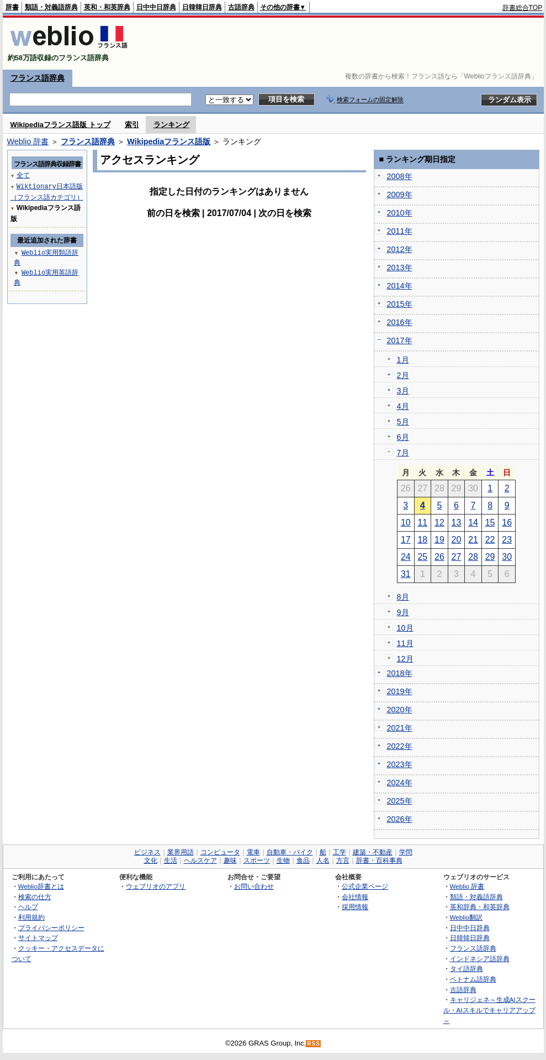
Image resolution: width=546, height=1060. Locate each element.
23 (507, 539)
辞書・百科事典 (379, 860)
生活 (170, 860)
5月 (403, 421)
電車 (253, 852)
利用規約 (31, 917)
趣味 (230, 860)
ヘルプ (28, 906)
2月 (403, 375)
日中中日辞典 (156, 7)
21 (473, 539)
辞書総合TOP (522, 8)
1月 (403, 359)
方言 (342, 860)
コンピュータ (220, 852)
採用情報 (355, 906)
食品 (303, 860)
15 (490, 522)
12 (439, 522)
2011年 (399, 231)
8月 (403, 596)
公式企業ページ (365, 886)
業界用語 (180, 852)
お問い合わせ (254, 886)
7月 (403, 452)
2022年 (399, 746)
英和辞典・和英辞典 (480, 906)
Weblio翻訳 (466, 917)
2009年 (399, 194)
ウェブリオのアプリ (155, 886)
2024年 (399, 782)
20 (457, 539)
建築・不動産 (373, 852)
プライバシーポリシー (51, 927)
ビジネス (147, 852)
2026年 (399, 819)
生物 (283, 860)
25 (422, 557)
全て (23, 175)
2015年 (399, 304)
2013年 (399, 267)
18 (422, 539)
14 (473, 522)
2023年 (399, 764)
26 (439, 557)
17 (406, 539)
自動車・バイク (290, 852)
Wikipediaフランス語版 (168, 141)
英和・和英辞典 (107, 7)
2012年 (399, 249)
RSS (313, 1044)
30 (507, 557)
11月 (405, 643)
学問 (405, 852)
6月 (403, 437)
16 (507, 522)
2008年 (399, 176)
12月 (405, 658)
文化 (150, 860)
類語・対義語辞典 (51, 7)
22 (490, 539)
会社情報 (355, 896)
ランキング (171, 124)
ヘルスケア (200, 860)
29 (490, 557)
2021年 (399, 727)
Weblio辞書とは (41, 886)
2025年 (399, 800)
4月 (403, 406)
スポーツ (256, 860)
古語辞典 (241, 7)
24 (406, 557)
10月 (405, 627)
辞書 (12, 7)
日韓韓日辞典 (202, 7)
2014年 (399, 285)
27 (457, 557)
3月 (403, 390)
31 (406, 574)
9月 (403, 612)
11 (422, 522)
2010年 (399, 212)
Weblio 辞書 (28, 141)
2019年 (399, 691)
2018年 (399, 673)
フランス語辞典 (37, 78)
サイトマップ (38, 937)
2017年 (399, 340)
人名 (323, 860)
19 (439, 539)
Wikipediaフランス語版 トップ (60, 124)
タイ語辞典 (466, 968)
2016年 (399, 322)
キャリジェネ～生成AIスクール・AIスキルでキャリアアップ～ (489, 1010)
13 (457, 522)
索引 (132, 124)
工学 (339, 852)
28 (473, 557)
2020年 (399, 709)
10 (406, 522)
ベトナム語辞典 (473, 979)
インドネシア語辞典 (480, 958)
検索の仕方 (34, 896)
